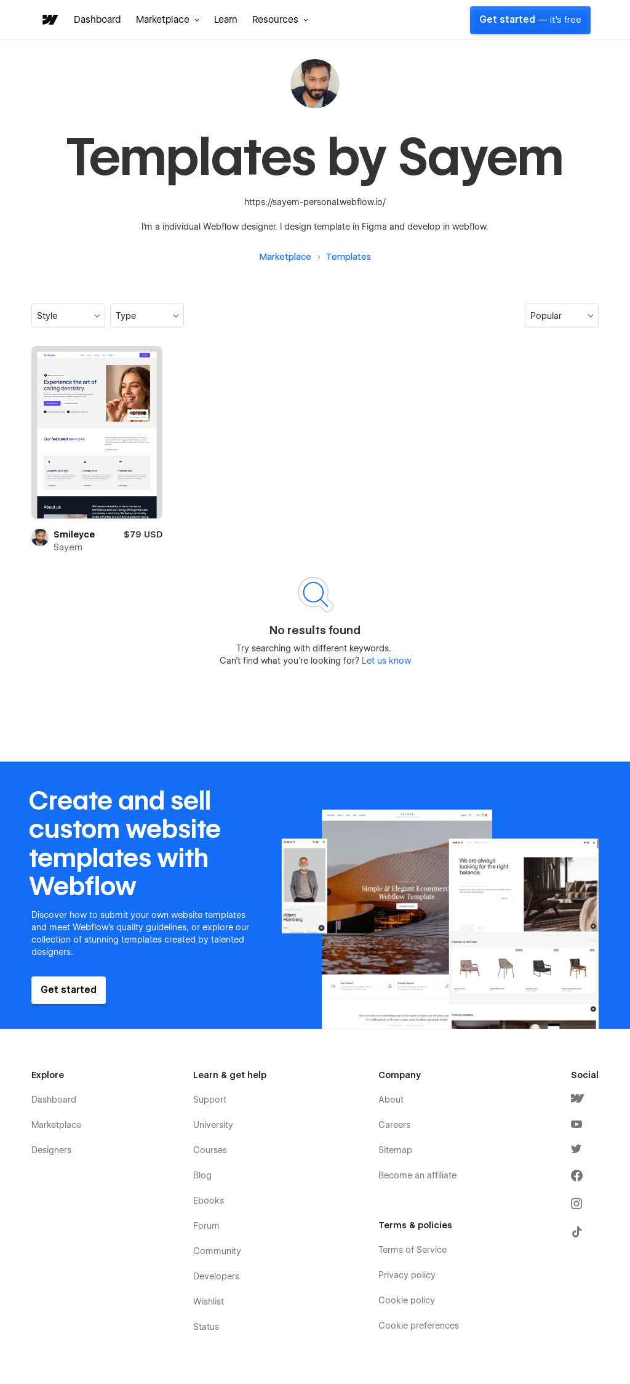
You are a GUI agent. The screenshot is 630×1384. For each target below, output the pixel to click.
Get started (530, 19)
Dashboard (97, 19)
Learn (225, 19)
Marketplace (285, 257)
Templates (348, 257)
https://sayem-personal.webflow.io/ (315, 202)
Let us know (385, 661)
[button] (167, 19)
